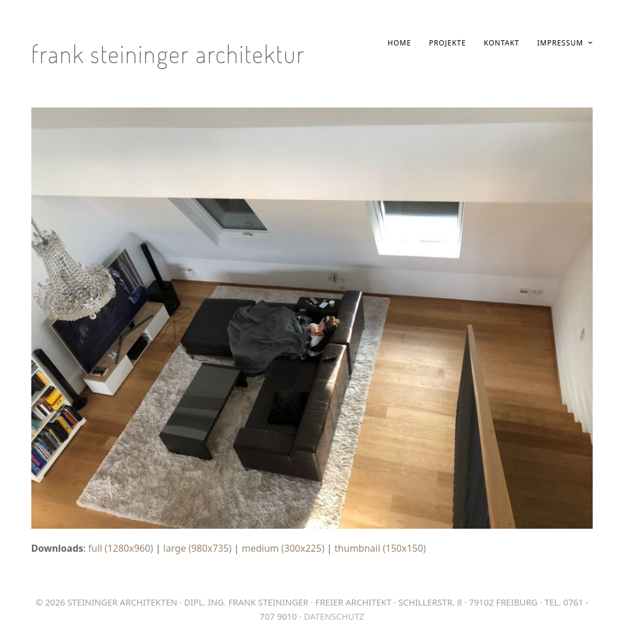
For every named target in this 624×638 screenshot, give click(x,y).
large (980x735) (197, 548)
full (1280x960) (120, 548)
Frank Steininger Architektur (168, 53)
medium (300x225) (283, 548)
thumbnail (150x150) (380, 548)
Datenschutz (334, 616)
